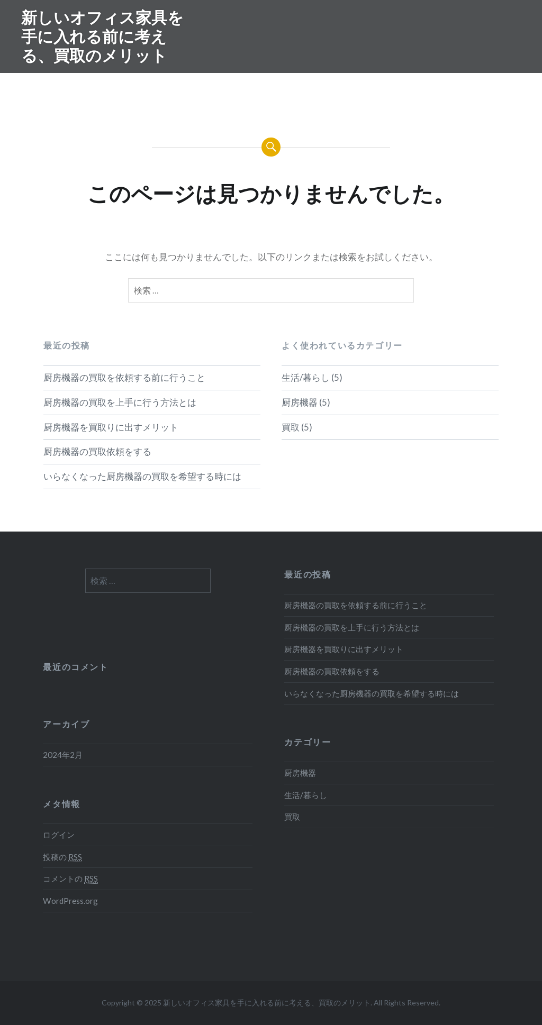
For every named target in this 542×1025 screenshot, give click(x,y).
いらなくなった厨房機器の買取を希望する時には (142, 476)
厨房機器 (300, 402)
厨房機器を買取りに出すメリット (110, 427)
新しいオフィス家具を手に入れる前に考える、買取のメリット (102, 36)
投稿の (62, 857)
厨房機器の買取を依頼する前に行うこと (124, 377)
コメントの (70, 879)
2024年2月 (63, 754)
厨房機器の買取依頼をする (97, 451)
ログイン (59, 834)
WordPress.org (70, 900)
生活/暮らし (306, 377)
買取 (291, 427)
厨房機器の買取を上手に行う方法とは (119, 402)
